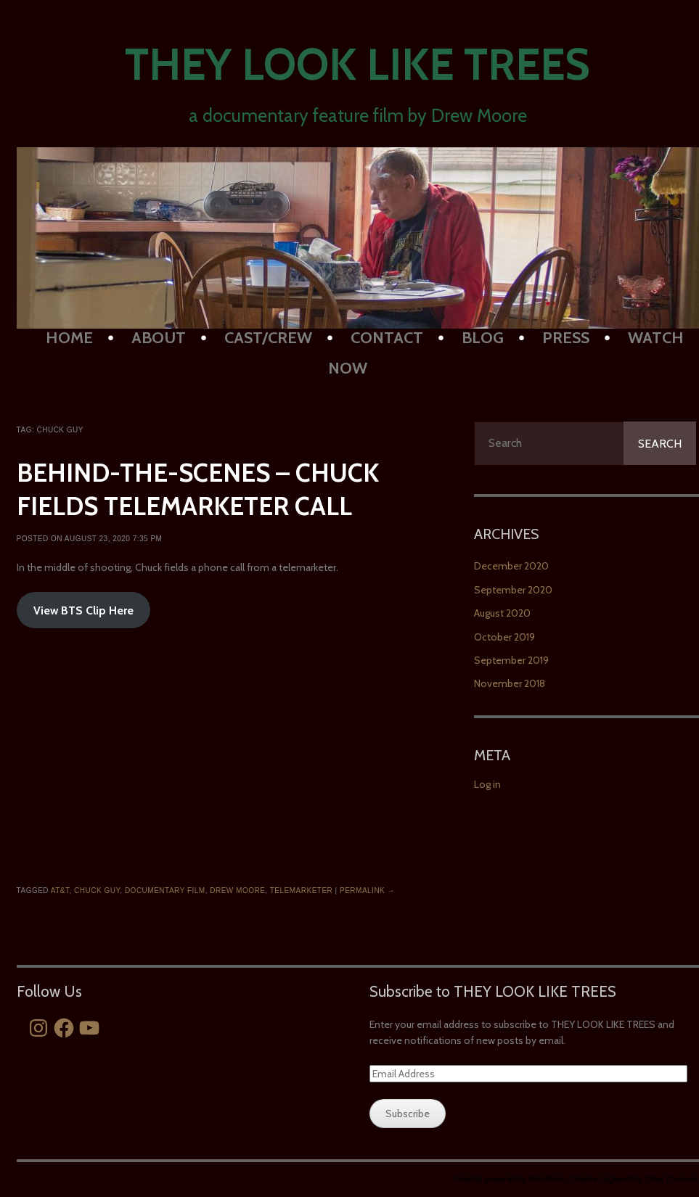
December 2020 (511, 565)
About (158, 337)
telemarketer (301, 890)
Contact (387, 337)
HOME (69, 337)
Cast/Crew (268, 337)
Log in (487, 784)
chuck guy (97, 890)
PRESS (565, 337)
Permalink (367, 890)
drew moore (237, 890)
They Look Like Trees (357, 64)
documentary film (165, 890)
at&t (60, 890)
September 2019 (511, 660)
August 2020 (502, 613)
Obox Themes (671, 1179)
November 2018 (509, 683)
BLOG (483, 337)
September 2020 (513, 589)
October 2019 (504, 636)
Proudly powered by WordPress (511, 1179)
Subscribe (407, 1113)
